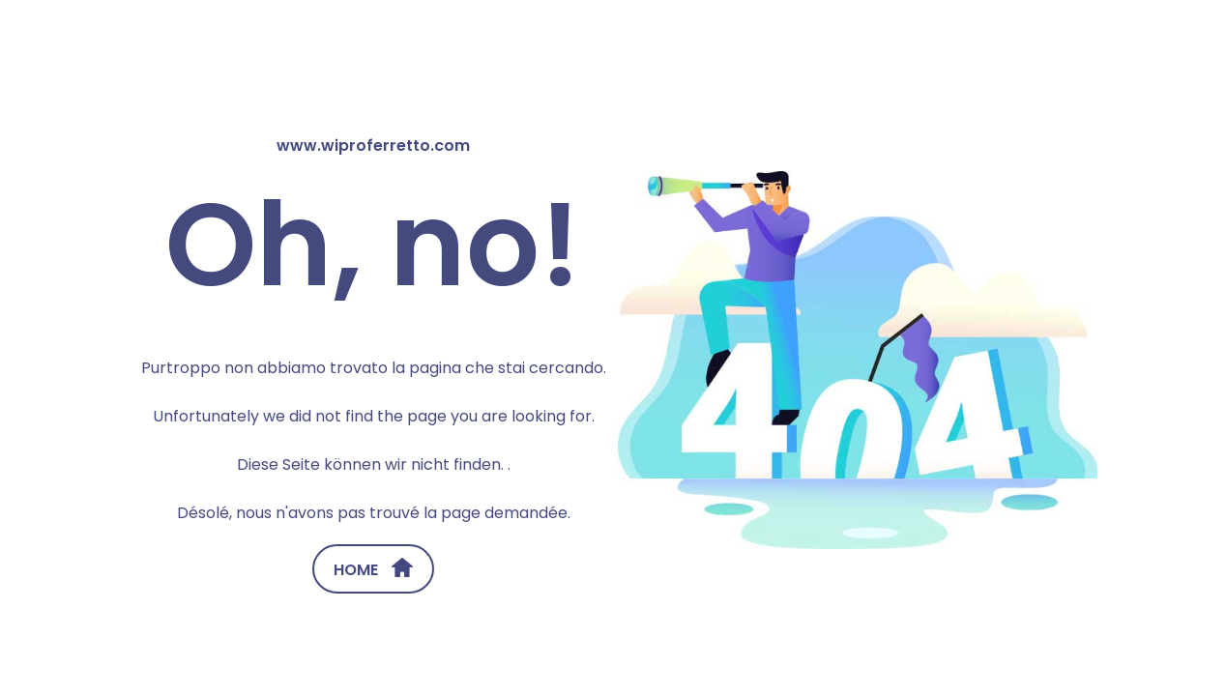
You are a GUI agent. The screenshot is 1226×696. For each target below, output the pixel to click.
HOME (373, 569)
